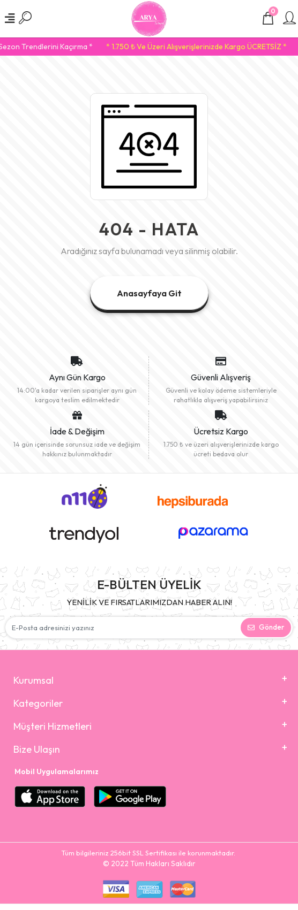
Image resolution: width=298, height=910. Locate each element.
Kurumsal (33, 680)
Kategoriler (38, 703)
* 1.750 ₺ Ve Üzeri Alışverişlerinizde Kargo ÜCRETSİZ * (200, 46)
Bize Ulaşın (36, 749)
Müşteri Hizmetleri (52, 726)
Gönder (266, 627)
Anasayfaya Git (149, 293)
